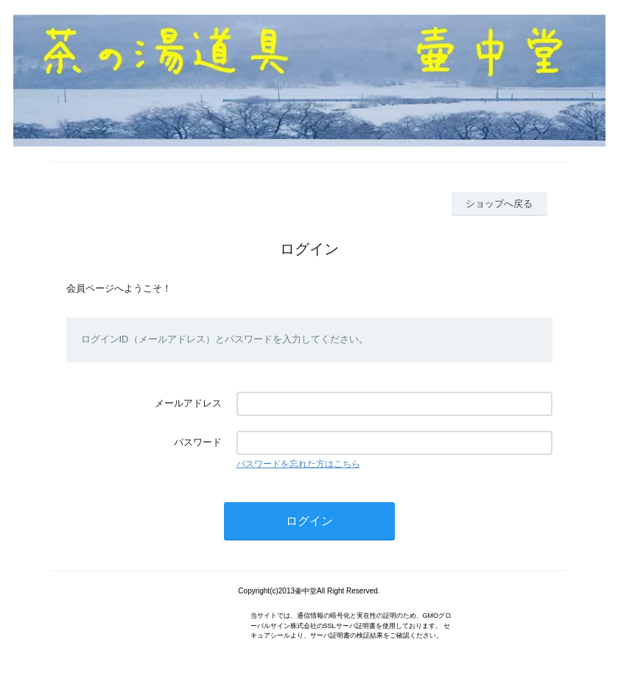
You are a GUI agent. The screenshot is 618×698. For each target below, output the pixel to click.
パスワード (198, 442)
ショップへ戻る (499, 203)
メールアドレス (188, 403)
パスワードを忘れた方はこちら (298, 464)
